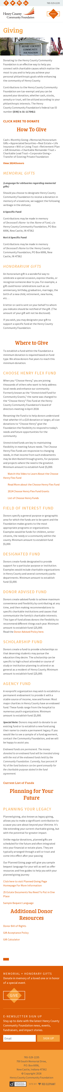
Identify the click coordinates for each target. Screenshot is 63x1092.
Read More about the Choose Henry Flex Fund (31, 484)
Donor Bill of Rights (14, 926)
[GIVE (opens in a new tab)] (14, 995)
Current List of (13, 783)
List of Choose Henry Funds (21, 498)
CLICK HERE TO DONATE (21, 121)
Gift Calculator (11, 939)
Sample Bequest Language (18, 903)
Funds (29, 783)
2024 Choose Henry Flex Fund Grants (26, 491)
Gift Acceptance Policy (16, 932)
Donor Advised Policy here (29, 631)
